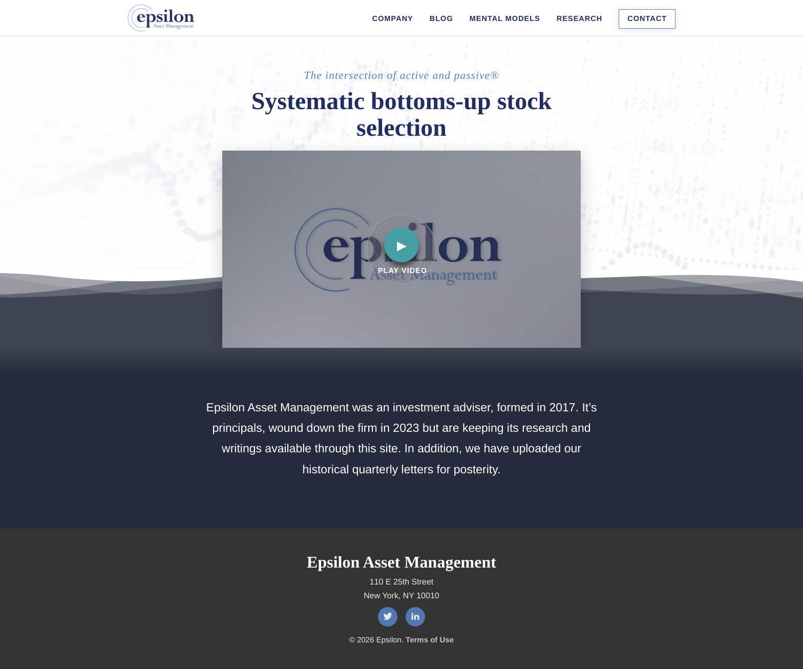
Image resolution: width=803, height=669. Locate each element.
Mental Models (505, 19)
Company (392, 19)
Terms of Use (430, 640)
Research (579, 19)
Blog (441, 19)
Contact (647, 19)
